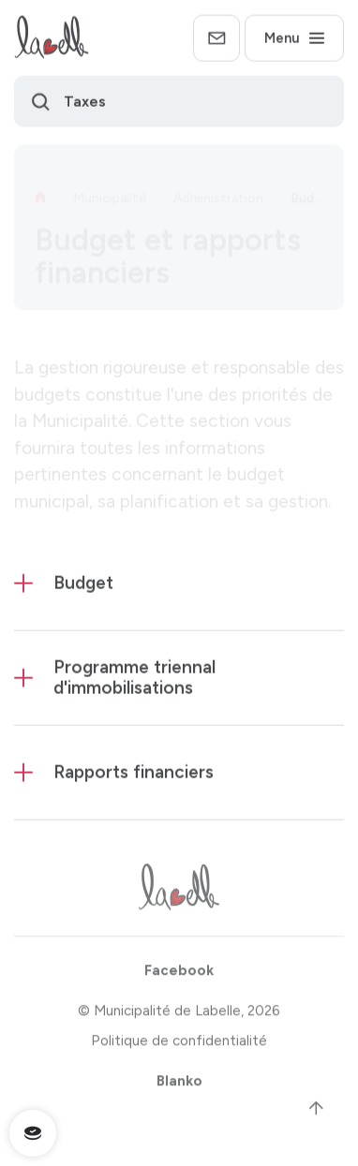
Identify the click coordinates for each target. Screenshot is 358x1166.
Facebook (179, 975)
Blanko (179, 1085)
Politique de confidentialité (179, 1045)
